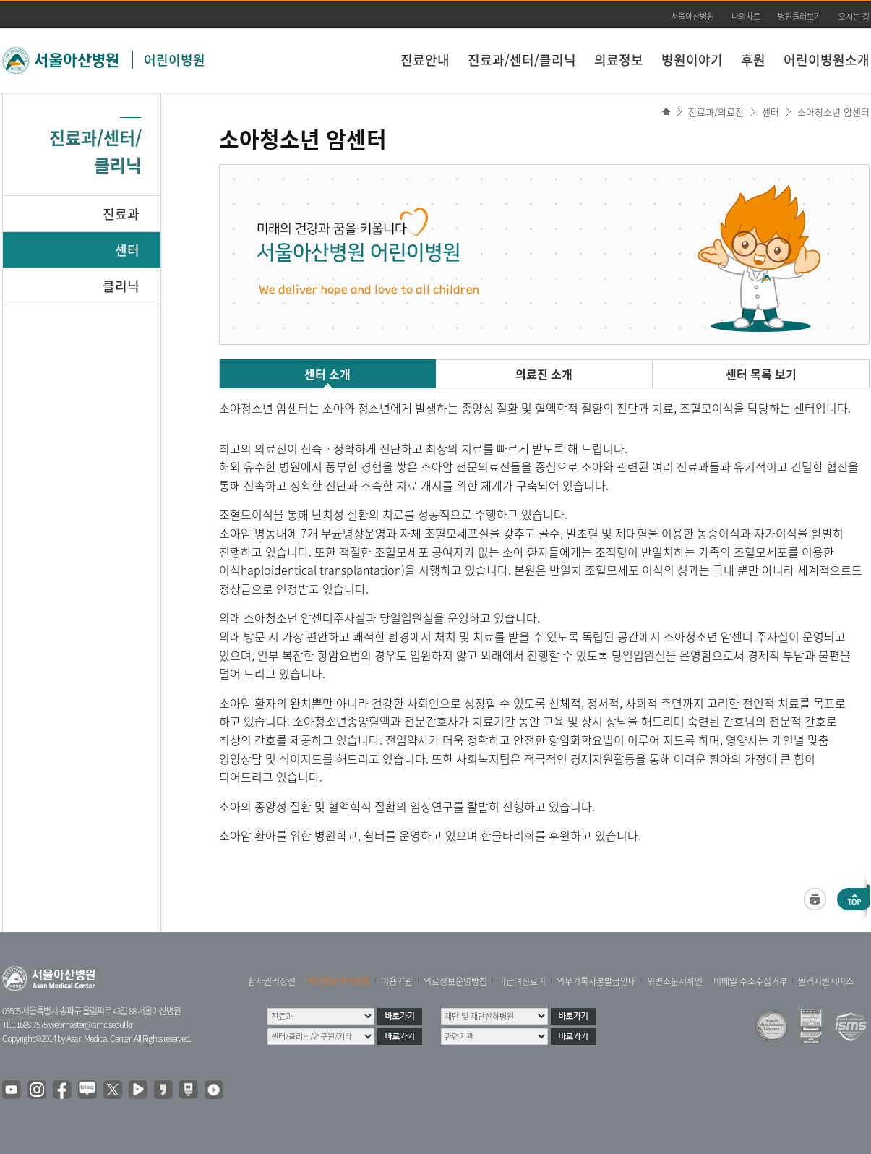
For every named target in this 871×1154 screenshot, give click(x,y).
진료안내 (425, 59)
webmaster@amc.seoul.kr (90, 1024)
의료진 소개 (543, 373)
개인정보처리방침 (338, 981)
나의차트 (745, 16)
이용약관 (397, 981)
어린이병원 (174, 59)
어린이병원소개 (827, 59)
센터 (127, 250)
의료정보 (618, 59)
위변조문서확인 (675, 981)
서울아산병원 (692, 16)
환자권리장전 (272, 981)
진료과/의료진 (716, 111)
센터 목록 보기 (761, 373)
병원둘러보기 (799, 16)
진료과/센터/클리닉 (522, 59)
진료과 (121, 213)
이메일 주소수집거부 (750, 981)
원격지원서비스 (826, 981)
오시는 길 (854, 16)
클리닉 (121, 286)
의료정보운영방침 (455, 981)
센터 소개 (327, 373)
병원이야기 (692, 59)
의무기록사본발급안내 (596, 981)
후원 (753, 59)
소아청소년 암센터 (833, 111)
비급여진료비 (522, 981)
